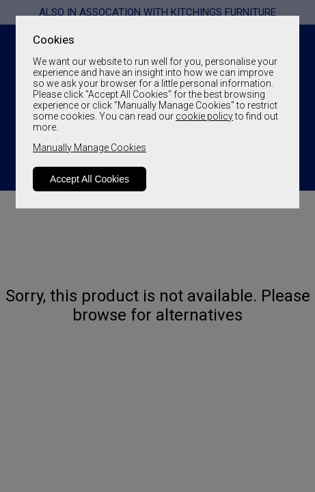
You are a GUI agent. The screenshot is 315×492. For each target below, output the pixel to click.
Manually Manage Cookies (89, 147)
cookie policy (204, 116)
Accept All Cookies (89, 179)
